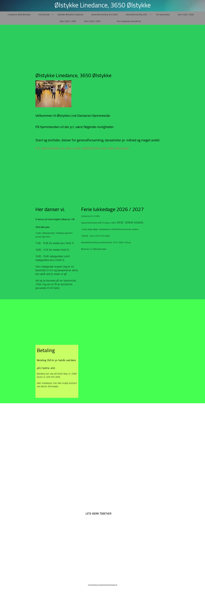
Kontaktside (44, 14)
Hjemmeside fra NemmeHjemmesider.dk (102, 585)
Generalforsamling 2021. (137, 14)
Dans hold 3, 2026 (92, 21)
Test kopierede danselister (129, 21)
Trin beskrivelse (163, 14)
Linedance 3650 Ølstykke (19, 14)
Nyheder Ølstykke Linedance (70, 14)
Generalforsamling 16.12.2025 (104, 14)
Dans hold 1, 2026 (186, 14)
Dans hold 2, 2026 (68, 21)
